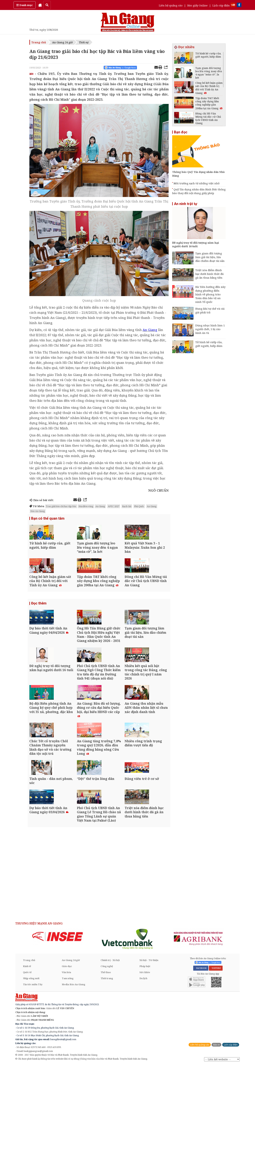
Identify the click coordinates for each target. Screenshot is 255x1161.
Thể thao (106, 1068)
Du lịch (143, 1074)
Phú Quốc (139, 506)
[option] (57, 1033)
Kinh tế (27, 1062)
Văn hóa (66, 1068)
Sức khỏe (144, 1068)
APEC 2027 (113, 506)
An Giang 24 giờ (62, 42)
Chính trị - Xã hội (110, 1056)
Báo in (216, 1140)
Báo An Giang (37, 511)
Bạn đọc (180, 132)
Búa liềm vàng (86, 506)
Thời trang (107, 1074)
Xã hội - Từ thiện (148, 1056)
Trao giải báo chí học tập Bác (61, 506)
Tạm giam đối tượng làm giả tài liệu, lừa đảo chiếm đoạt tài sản (210, 257)
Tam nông (68, 1074)
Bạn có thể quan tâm (47, 519)
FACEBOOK (201, 1064)
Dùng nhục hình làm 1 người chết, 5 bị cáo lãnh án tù (210, 329)
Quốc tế (27, 1068)
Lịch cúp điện (221, 5)
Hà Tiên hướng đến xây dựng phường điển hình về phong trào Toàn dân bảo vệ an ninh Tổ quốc (210, 294)
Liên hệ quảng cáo (171, 5)
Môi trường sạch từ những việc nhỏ (197, 183)
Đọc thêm (38, 628)
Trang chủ (38, 42)
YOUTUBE (216, 1064)
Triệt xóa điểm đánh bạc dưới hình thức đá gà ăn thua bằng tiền (209, 273)
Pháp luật (144, 1062)
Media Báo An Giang (73, 1080)
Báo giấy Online (197, 5)
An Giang (100, 506)
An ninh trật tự (185, 204)
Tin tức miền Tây (32, 1080)
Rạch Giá (126, 506)
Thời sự (84, 42)
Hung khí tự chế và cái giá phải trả (210, 310)
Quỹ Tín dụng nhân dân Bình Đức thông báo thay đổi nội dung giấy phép (199, 191)
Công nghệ (107, 1062)
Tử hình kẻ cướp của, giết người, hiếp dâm (208, 344)
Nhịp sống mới (31, 1074)
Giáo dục (67, 1062)
